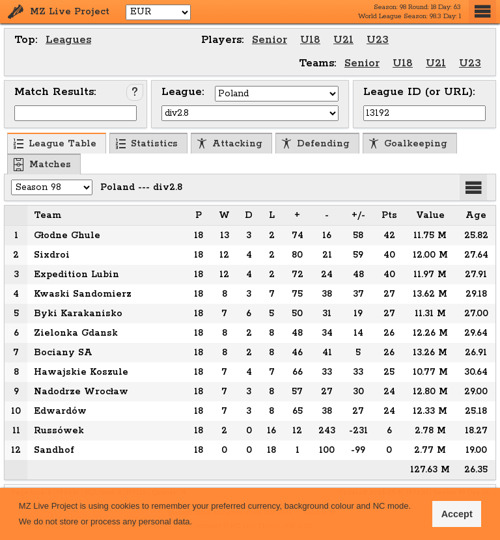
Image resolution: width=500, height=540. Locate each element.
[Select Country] (277, 93)
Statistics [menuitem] (146, 144)
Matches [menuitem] (42, 164)
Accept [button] (457, 514)
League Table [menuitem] (54, 144)
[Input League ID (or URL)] (424, 113)
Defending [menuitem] (315, 144)
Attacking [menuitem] (229, 144)
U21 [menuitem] (343, 40)
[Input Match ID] (75, 113)
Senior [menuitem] (269, 40)
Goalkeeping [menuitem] (407, 144)
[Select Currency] (158, 12)
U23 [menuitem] (378, 40)
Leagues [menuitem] (68, 40)
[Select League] (250, 113)
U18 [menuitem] (310, 40)
